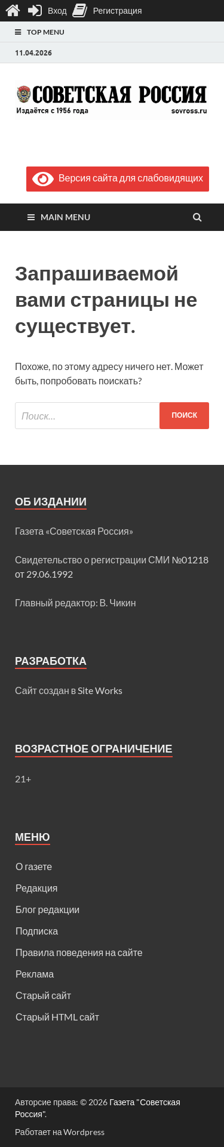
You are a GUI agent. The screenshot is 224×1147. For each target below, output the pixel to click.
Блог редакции (47, 909)
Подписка (37, 930)
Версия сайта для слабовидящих (117, 177)
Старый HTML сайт (57, 1016)
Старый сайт (43, 995)
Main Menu (65, 217)
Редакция (37, 887)
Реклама (35, 973)
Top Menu (46, 31)
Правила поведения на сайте (79, 952)
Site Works (100, 690)
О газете (34, 866)
